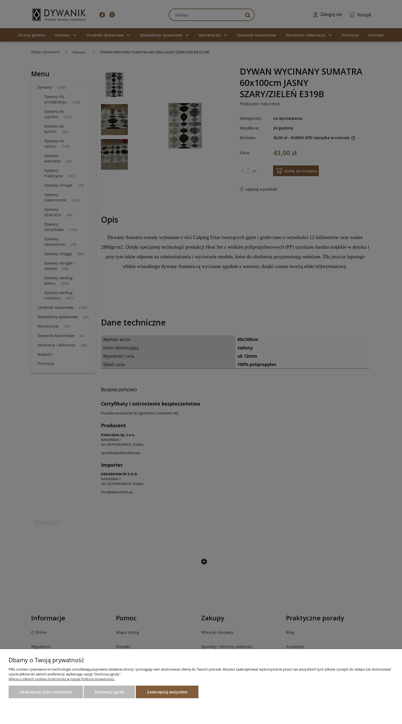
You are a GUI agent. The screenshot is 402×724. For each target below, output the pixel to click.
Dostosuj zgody (109, 691)
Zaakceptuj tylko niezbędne (46, 691)
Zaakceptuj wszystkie (167, 691)
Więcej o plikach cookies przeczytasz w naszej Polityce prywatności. (62, 678)
